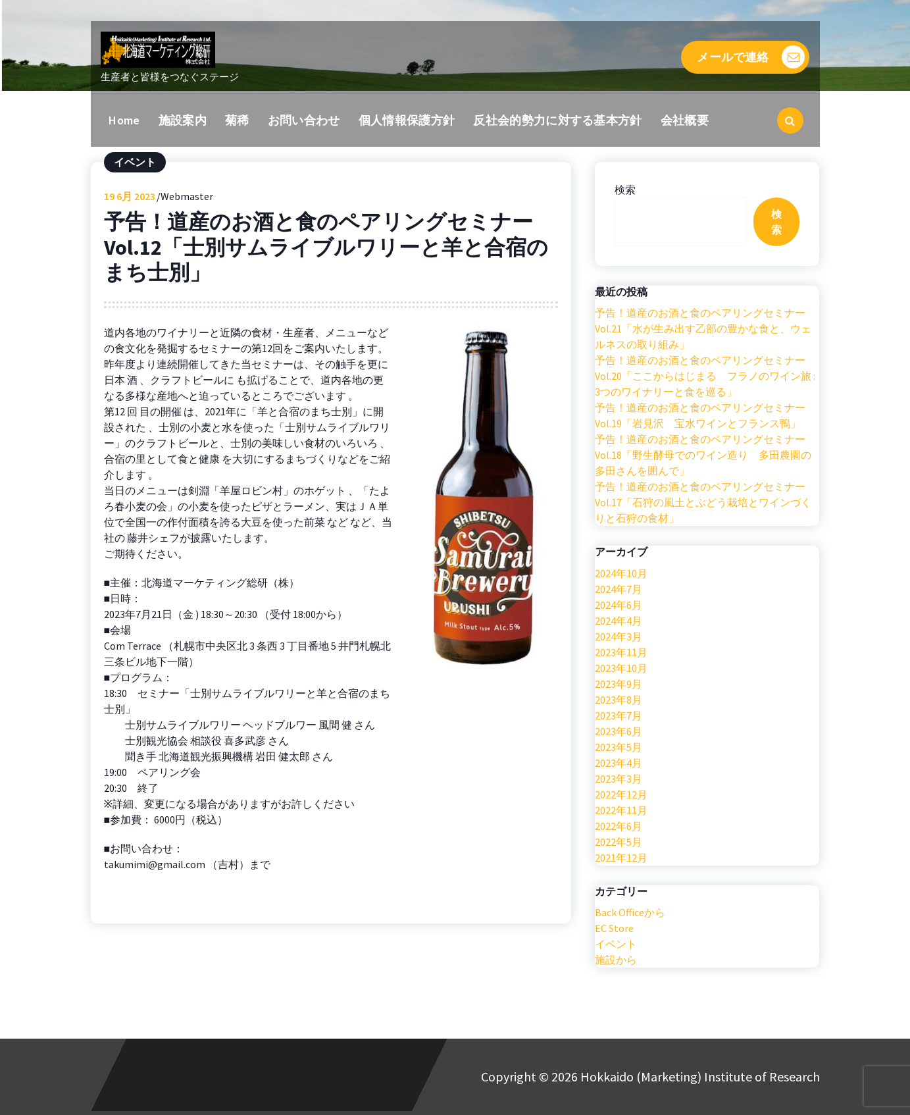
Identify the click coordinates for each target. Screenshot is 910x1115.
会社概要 (685, 120)
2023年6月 (618, 733)
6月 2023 (129, 198)
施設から (616, 961)
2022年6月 (618, 828)
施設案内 (183, 120)
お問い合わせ (304, 120)
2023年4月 (618, 764)
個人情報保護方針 (407, 120)
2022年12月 (621, 796)
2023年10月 (621, 670)
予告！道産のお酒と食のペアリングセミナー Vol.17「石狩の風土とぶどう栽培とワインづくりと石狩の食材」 (703, 504)
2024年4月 (618, 622)
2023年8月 (618, 701)
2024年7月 (618, 591)
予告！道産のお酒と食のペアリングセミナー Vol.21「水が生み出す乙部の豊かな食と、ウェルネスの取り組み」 (703, 331)
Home (124, 120)
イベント (135, 163)
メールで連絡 (751, 56)
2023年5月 (618, 749)
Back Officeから (630, 914)
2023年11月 (621, 654)
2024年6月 (618, 606)
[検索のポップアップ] (790, 120)
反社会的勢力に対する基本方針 (557, 120)
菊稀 (237, 120)
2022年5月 (618, 843)
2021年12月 (621, 859)
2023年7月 (618, 717)
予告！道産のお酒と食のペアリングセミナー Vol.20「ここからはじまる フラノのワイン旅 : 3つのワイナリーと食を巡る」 (705, 378)
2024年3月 (618, 638)
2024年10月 (621, 575)
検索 (625, 191)
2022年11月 (621, 812)
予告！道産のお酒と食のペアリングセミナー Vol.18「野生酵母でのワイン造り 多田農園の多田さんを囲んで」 (703, 457)
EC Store (614, 930)
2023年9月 (618, 685)
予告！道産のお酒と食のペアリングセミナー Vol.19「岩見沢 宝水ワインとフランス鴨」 (700, 417)
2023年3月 (618, 780)
